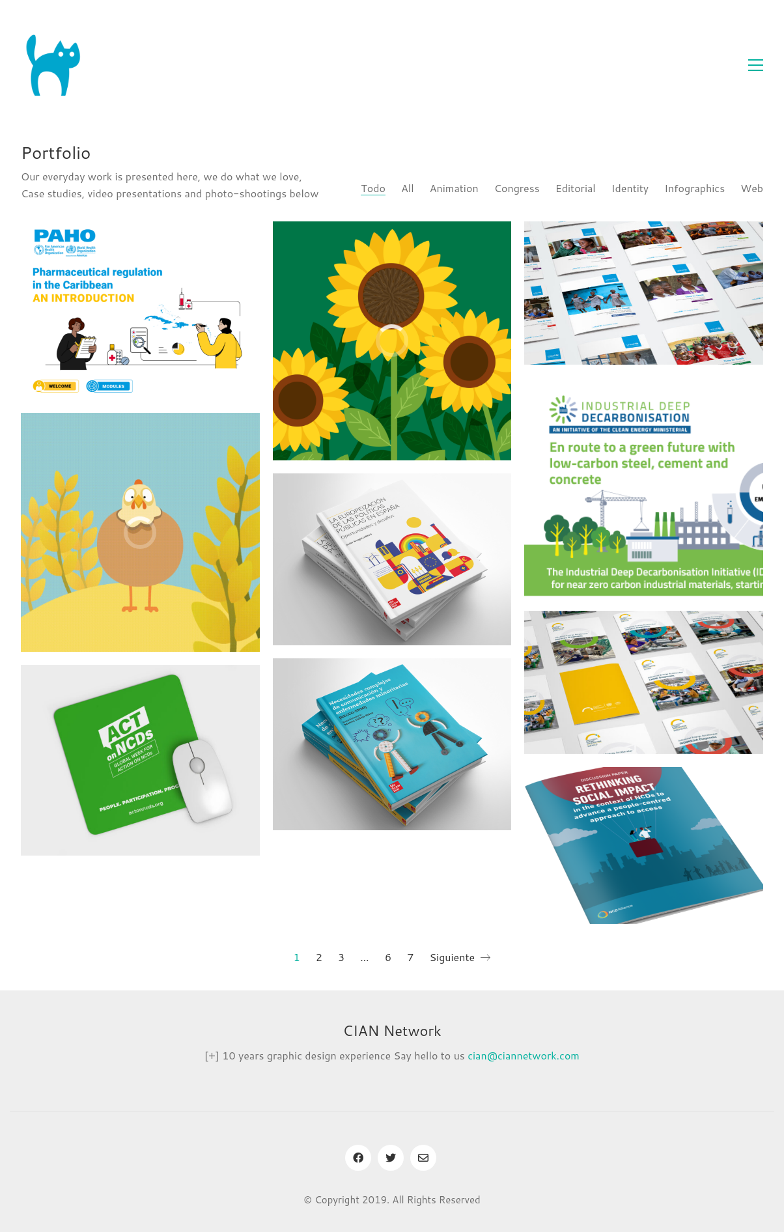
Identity (630, 188)
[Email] (423, 1158)
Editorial (575, 188)
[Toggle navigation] (755, 65)
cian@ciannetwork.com (524, 1055)
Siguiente (459, 957)
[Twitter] (391, 1158)
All (407, 188)
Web (751, 188)
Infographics (694, 188)
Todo (373, 188)
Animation (454, 188)
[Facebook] (358, 1158)
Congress (517, 188)
